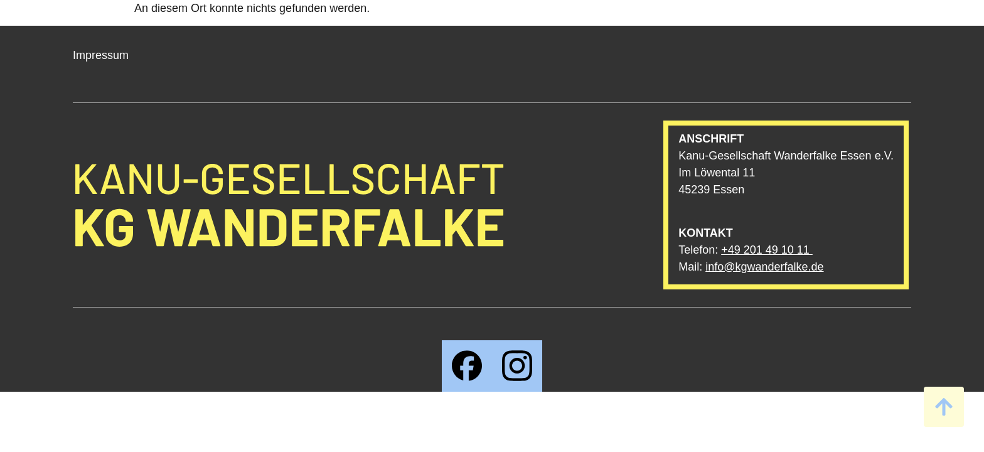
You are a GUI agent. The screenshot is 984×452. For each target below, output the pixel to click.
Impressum (101, 55)
